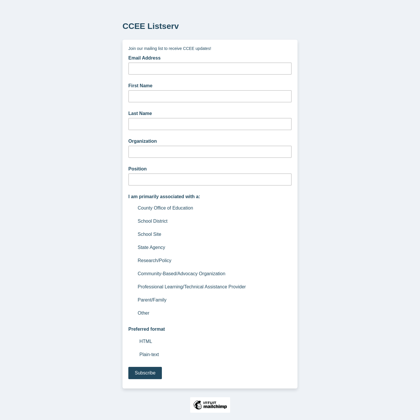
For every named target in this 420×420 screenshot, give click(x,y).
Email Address (146, 57)
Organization (142, 141)
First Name (140, 85)
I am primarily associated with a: (164, 196)
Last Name (140, 113)
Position (137, 168)
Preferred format (146, 329)
